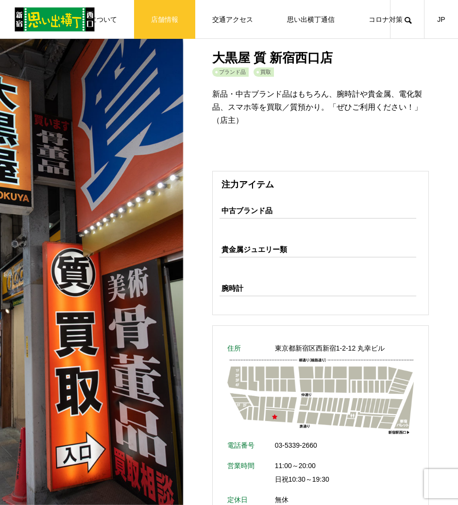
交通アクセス (232, 19)
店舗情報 (164, 19)
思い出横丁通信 (311, 19)
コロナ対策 (386, 19)
